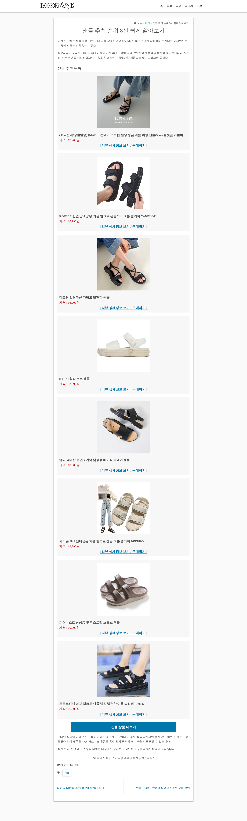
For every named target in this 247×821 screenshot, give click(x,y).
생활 (169, 6)
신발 (66, 773)
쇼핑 (178, 6)
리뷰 (199, 6)
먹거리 (189, 6)
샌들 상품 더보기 (123, 727)
